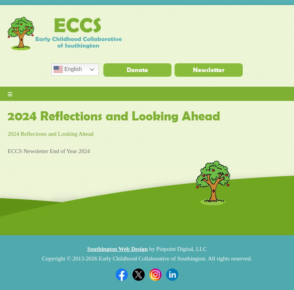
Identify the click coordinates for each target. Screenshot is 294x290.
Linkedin (172, 275)
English (68, 69)
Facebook (122, 275)
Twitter (138, 275)
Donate (137, 70)
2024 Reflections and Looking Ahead (50, 134)
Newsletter (208, 70)
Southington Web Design (117, 249)
